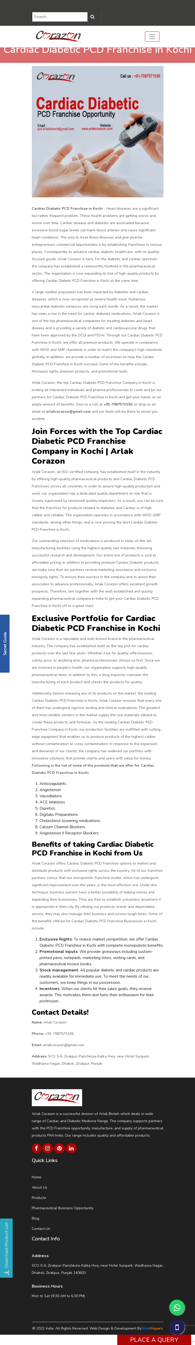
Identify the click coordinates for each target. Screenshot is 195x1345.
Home (36, 1177)
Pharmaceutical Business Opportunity (62, 1208)
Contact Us (41, 1228)
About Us (39, 1187)
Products (39, 1197)
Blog (35, 1218)
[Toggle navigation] (152, 36)
